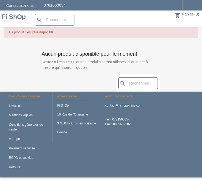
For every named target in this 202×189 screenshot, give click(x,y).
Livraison (15, 106)
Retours (14, 167)
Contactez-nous (20, 5)
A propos (15, 139)
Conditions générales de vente (26, 127)
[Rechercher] (54, 20)
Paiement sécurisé (22, 148)
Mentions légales (21, 115)
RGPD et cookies (21, 158)
